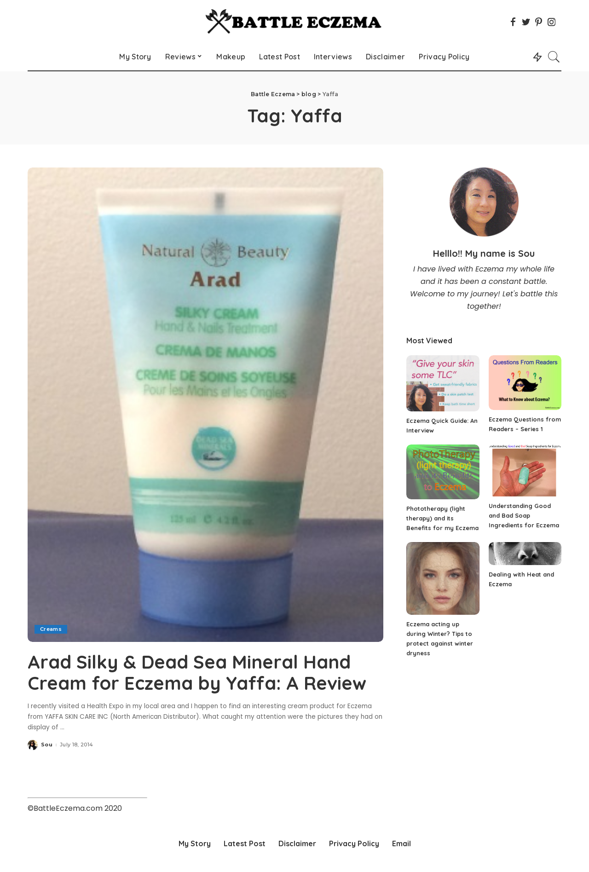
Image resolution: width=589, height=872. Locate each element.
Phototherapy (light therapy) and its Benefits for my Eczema (442, 518)
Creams (51, 629)
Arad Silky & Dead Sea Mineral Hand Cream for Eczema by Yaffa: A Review (198, 672)
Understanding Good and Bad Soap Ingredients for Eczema (524, 515)
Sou (46, 743)
